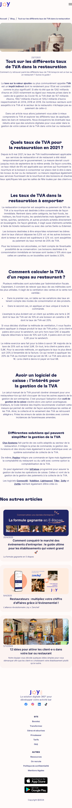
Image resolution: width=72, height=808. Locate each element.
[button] (67, 4)
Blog (12, 19)
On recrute (36, 761)
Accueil (3, 19)
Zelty (63, 480)
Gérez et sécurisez (36, 730)
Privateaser (36, 735)
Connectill (22, 480)
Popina (16, 457)
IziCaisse (34, 469)
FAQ (36, 744)
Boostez (36, 721)
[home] (5, 4)
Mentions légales (36, 770)
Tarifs (36, 740)
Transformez (36, 726)
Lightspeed (46, 480)
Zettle (17, 484)
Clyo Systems (10, 442)
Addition (34, 480)
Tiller (56, 480)
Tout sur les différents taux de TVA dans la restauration (44, 19)
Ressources (36, 757)
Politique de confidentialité (36, 766)
